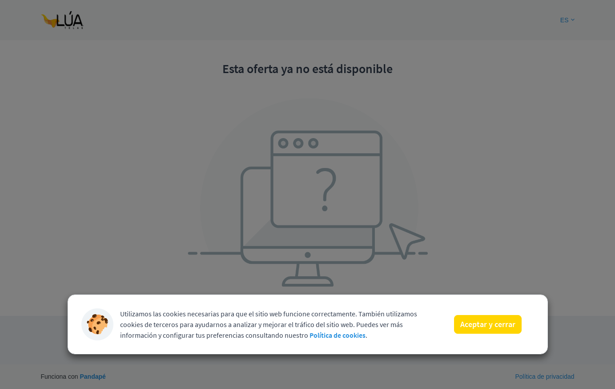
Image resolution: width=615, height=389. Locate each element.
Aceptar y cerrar (487, 324)
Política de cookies (338, 335)
